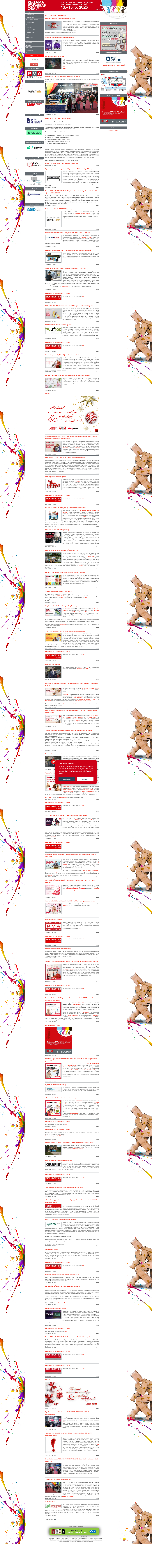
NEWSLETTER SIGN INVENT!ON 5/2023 (57, 985)
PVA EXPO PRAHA (85, 510)
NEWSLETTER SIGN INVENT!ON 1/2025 (57, 342)
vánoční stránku (70, 969)
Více (97, 34)
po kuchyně (94, 699)
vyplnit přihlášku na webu (82, 213)
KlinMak (74, 611)
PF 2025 (47, 394)
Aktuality (28, 12)
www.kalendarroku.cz (61, 1303)
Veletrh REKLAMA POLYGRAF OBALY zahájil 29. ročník (62, 76)
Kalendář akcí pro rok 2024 (53, 919)
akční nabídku (63, 797)
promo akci (77, 872)
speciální (85, 516)
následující (49, 1519)
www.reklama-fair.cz (68, 1496)
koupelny (48, 700)
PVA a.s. (57, 1538)
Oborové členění (30, 32)
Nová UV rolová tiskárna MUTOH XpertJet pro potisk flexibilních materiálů (68, 250)
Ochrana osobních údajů (86, 1538)
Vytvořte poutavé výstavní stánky (55, 1084)
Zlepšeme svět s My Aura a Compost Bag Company (61, 606)
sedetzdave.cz (80, 1063)
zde (83, 296)
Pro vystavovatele (30, 17)
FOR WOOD (87, 668)
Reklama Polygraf (114, 130)
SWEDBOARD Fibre (51, 1249)
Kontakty (74, 1538)
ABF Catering (29, 47)
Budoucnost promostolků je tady (55, 1308)
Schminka (65, 905)
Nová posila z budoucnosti (53, 754)
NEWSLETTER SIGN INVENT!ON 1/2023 (57, 1329)
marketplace (66, 866)
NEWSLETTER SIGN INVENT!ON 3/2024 (57, 651)
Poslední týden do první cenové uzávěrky (58, 948)
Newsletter (29, 42)
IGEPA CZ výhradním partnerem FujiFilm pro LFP (60, 1219)
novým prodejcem (73, 1015)
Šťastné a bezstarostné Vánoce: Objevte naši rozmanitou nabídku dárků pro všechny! (71, 961)
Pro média (28, 27)
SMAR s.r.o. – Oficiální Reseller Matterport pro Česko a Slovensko (65, 268)
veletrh (90, 819)
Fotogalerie (29, 35)
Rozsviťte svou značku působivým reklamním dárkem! (62, 1275)
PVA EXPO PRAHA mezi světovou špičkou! (58, 325)
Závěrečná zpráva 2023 (52, 1025)
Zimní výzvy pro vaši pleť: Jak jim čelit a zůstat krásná (62, 355)
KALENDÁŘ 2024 (60, 596)
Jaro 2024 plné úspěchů (52, 664)
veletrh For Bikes (79, 819)
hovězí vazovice (67, 789)
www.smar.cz (65, 286)
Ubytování (28, 45)
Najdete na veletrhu (31, 30)
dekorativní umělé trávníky (83, 700)
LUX (86, 611)
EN (99, 9)
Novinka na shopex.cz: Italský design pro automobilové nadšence (65, 508)
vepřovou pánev (88, 789)
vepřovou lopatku (68, 791)
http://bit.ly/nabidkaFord (76, 1148)
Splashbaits (95, 870)
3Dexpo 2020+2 (50, 1501)
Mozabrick (77, 447)
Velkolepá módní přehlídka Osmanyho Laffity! (59, 37)
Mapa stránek (98, 1538)
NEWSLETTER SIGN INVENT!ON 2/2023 (57, 1262)
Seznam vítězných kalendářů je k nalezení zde (58, 1136)
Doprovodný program (31, 24)
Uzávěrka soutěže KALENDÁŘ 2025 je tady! (58, 209)
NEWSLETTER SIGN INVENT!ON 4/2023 (57, 1121)
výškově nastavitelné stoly (87, 1070)
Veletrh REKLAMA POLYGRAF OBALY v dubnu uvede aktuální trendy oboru (68, 1337)
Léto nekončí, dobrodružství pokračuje (57, 530)
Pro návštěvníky (30, 22)
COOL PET (48, 797)
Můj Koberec (78, 697)
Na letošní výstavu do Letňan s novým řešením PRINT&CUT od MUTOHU (67, 232)
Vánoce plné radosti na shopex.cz (55, 476)
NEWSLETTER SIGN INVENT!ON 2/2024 (57, 803)
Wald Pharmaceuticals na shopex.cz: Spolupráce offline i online (65, 631)
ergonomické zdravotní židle (71, 1070)
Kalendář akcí (29, 50)
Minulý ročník (29, 37)
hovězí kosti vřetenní (88, 791)
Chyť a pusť (86, 870)
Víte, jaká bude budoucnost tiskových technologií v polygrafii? (64, 1187)
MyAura (65, 610)
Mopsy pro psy (67, 786)
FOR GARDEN (67, 717)
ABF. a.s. (51, 1538)
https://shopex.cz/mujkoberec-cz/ (72, 703)
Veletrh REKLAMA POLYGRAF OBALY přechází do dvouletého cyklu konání (68, 730)
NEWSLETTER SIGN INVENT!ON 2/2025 (57, 293)
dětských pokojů (85, 699)
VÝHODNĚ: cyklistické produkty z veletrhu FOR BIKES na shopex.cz (66, 815)
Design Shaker (94, 688)
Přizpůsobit (66, 779)
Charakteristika (30, 14)
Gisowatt (80, 611)
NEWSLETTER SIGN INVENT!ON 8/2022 (57, 1351)
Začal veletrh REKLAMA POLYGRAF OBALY (59, 1479)
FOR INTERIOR (94, 715)
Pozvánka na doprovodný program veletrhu (58, 118)
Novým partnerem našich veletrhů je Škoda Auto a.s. (61, 550)
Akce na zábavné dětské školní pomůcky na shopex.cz (62, 1098)
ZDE (79, 928)
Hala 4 (64, 68)
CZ (97, 9)
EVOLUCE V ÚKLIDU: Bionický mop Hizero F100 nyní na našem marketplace (69, 306)
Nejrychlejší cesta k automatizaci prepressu (58, 1160)
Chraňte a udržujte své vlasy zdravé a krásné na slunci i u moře (65, 572)
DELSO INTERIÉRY (93, 1063)
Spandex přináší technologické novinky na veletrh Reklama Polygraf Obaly (68, 169)
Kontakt (28, 52)
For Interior (85, 688)
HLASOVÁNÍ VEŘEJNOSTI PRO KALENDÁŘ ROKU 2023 (62, 1286)
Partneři (28, 40)
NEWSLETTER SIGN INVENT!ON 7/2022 (57, 1365)
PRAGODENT (77, 1004)
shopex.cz (65, 447)
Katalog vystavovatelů (32, 19)
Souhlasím (85, 779)
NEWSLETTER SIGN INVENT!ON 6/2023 (57, 936)
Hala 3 (64, 66)
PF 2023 (47, 1379)
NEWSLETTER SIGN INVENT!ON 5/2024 (57, 495)
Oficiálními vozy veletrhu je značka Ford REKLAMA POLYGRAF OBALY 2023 (69, 1143)
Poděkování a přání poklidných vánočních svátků (60, 18)
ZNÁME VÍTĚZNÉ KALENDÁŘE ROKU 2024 (58, 591)
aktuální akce (74, 1113)
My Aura (96, 608)
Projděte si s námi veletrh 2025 (54, 56)
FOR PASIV (80, 668)
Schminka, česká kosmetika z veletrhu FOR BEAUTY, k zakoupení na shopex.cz (70, 901)
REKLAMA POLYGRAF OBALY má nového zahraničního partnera (65, 457)
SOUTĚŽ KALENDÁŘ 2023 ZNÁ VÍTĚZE (57, 1130)
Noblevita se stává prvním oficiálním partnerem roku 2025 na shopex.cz (67, 375)
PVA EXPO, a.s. (66, 1538)
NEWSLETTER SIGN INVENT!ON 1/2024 (57, 842)
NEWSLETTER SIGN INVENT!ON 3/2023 (57, 1174)
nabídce (50, 875)
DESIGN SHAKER (78, 717)
